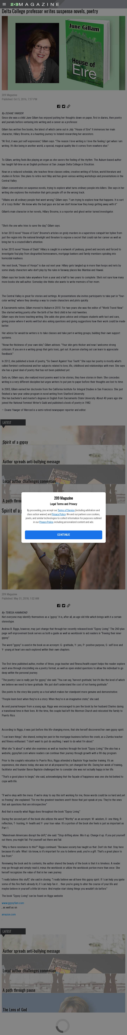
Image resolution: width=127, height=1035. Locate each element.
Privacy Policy (59, 514)
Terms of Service (66, 510)
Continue (63, 534)
